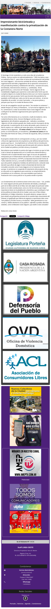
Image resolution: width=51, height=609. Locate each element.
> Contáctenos (45, 3)
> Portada (27, 3)
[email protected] (26, 572)
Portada (13, 604)
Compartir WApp (23, 216)
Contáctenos (36, 604)
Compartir (4, 216)
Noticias (20, 604)
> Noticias (35, 3)
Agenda (27, 604)
